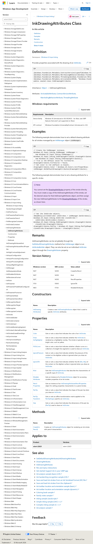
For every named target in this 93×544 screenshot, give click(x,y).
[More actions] (89, 16)
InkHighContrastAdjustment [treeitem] (15, 252)
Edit (88, 62)
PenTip (35, 390)
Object (44, 88)
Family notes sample (44, 495)
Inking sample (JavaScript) (46, 498)
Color (35, 333)
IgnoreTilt (36, 362)
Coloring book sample (44, 492)
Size (34, 403)
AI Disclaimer (6, 539)
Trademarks (6, 542)
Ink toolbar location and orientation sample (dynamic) (57, 489)
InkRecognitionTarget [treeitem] (13, 305)
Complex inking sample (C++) (47, 505)
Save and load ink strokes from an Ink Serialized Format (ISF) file (61, 480)
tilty (84, 362)
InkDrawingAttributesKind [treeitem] (15, 243)
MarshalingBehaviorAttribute (52, 97)
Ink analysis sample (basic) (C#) (48, 474)
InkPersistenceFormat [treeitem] (13, 277)
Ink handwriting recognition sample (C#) (51, 477)
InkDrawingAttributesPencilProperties (73, 383)
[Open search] (82, 3)
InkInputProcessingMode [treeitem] (14, 262)
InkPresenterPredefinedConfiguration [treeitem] (17, 288)
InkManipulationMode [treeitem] (13, 271)
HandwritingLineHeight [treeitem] (14, 209)
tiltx (81, 362)
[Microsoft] (4, 3)
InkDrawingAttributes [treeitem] (15, 231)
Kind (34, 370)
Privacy (47, 539)
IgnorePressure (38, 353)
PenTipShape (49, 399)
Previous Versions (19, 539)
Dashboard (85, 9)
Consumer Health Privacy (62, 539)
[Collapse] (27, 15)
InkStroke (77, 63)
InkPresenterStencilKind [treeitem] (14, 299)
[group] (61, 77)
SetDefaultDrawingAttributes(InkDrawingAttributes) (56, 458)
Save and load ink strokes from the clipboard (53, 483)
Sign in (88, 3)
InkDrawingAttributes (65, 309)
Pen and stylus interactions (46, 468)
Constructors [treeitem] (12, 234)
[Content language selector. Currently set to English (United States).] (12, 534)
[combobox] (15, 19)
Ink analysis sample (43, 508)
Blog (29, 539)
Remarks (37, 39)
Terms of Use (80, 539)
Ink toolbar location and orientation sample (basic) (55, 486)
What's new (74, 9)
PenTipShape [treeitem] (10, 349)
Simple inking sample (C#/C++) (48, 501)
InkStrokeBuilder (38, 247)
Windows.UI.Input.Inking (45, 16)
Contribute (38, 539)
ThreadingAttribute (70, 97)
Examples (37, 36)
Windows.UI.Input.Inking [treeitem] (14, 206)
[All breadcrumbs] (34, 16)
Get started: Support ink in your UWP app (52, 471)
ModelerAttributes (66, 377)
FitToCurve (36, 346)
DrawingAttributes (56, 189)
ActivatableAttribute (48, 93)
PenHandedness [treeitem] (11, 346)
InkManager (59, 140)
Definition (37, 33)
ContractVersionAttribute (66, 93)
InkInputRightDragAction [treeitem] (14, 265)
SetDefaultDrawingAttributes (43, 244)
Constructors (38, 42)
